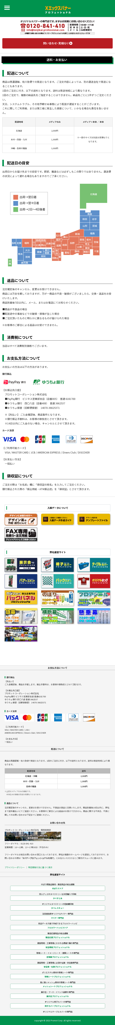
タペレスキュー (57, 908)
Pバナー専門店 (57, 918)
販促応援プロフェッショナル (58, 937)
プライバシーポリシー (15, 867)
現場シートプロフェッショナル (58, 976)
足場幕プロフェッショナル (57, 957)
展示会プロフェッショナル (57, 996)
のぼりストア (57, 888)
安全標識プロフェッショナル (58, 947)
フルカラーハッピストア (57, 927)
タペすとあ (57, 898)
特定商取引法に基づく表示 (40, 867)
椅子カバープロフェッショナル (58, 1006)
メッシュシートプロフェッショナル (57, 986)
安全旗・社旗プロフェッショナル (58, 966)
